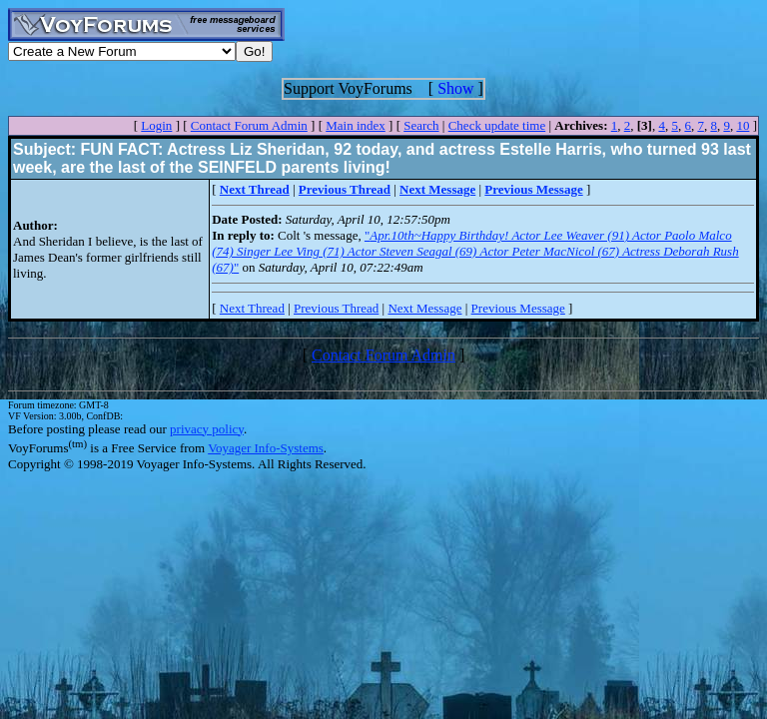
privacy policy (207, 428)
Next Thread (252, 308)
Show (455, 88)
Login (156, 125)
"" (475, 251)
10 (742, 125)
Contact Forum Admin (249, 125)
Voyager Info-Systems (266, 447)
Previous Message (518, 308)
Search (420, 125)
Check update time (496, 125)
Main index (355, 125)
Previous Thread (336, 308)
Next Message (424, 308)
